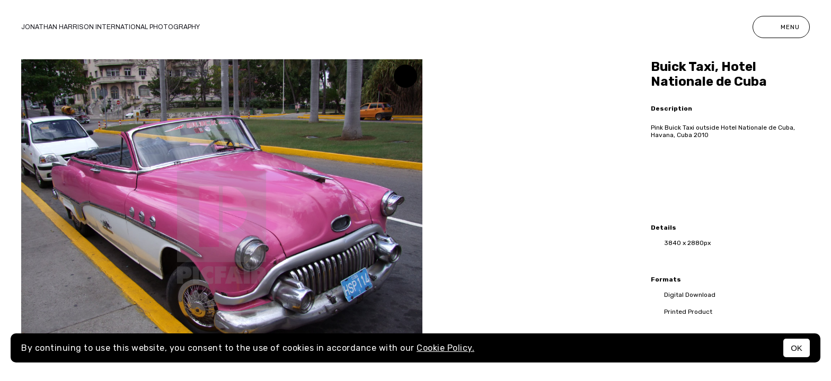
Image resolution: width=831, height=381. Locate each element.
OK (796, 347)
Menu (781, 27)
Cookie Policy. (445, 348)
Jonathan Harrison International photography (110, 27)
